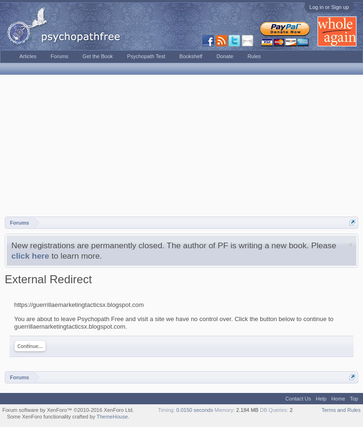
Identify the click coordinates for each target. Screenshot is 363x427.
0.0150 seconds (195, 410)
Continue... (30, 346)
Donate (224, 56)
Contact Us (298, 398)
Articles (27, 56)
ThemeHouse (112, 416)
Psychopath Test (146, 56)
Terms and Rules (341, 410)
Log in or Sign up (329, 7)
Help (321, 398)
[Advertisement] (181, 145)
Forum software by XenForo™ (68, 410)
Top (354, 398)
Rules (254, 56)
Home (338, 398)
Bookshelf (190, 56)
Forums (59, 56)
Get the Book (97, 56)
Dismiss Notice (350, 244)
